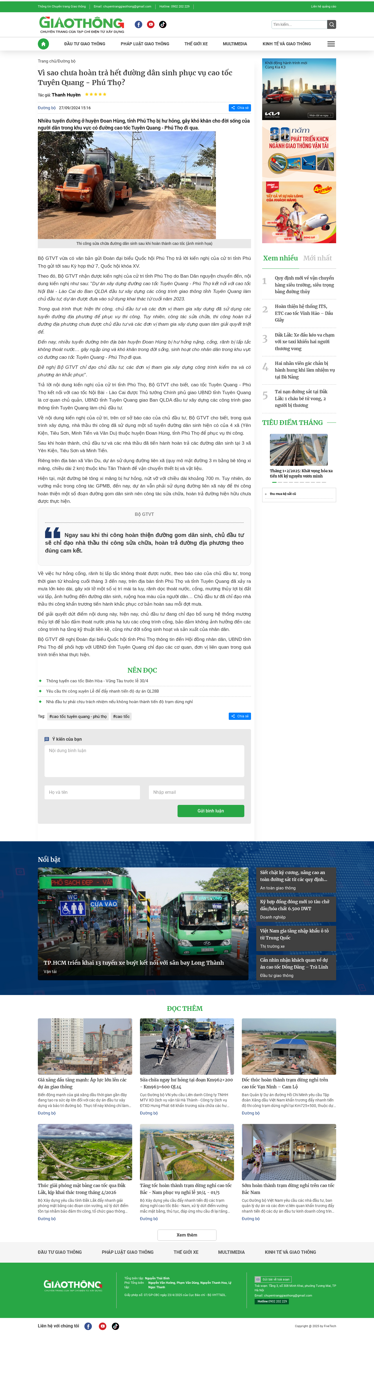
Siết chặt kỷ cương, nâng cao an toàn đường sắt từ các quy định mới (295, 870)
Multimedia (231, 1238)
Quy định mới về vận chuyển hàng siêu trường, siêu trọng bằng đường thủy (303, 281)
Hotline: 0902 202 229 (174, 6)
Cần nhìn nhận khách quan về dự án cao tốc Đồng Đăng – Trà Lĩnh (294, 954)
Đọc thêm (185, 998)
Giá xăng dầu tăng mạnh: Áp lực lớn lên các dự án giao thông (82, 1072)
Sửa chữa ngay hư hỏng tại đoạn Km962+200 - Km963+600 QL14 (184, 1072)
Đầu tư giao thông (275, 965)
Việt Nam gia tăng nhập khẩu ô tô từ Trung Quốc (295, 926)
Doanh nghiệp (272, 909)
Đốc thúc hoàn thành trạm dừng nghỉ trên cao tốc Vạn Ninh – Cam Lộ (286, 1072)
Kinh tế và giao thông (290, 1238)
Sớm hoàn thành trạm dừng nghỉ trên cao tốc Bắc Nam (285, 1176)
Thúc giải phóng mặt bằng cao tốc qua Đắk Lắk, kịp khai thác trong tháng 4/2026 (84, 1176)
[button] (274, 465)
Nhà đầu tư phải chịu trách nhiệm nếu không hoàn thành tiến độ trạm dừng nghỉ (114, 698)
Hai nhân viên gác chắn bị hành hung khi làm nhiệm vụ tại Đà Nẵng (305, 356)
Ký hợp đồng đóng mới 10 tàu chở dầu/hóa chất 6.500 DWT (292, 898)
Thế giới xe (186, 1238)
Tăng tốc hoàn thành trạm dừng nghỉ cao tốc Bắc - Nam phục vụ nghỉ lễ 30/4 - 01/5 (183, 1176)
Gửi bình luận (211, 806)
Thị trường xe (271, 937)
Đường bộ (65, 59)
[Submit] (331, 23)
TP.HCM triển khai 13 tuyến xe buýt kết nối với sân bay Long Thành (126, 954)
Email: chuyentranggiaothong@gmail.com (122, 6)
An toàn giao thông (276, 881)
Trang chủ (46, 59)
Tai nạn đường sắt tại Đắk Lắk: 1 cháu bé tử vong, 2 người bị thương (304, 383)
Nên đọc (142, 667)
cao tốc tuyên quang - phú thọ (77, 712)
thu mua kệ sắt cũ (283, 477)
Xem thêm (187, 1221)
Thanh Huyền (65, 92)
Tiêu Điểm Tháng (290, 406)
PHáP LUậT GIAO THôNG (144, 42)
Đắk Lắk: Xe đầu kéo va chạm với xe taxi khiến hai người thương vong (303, 329)
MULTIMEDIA (235, 42)
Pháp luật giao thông (128, 1238)
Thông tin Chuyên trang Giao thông (62, 6)
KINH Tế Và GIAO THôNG (286, 42)
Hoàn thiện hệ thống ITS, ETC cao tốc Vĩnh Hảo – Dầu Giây (304, 305)
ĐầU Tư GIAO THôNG (86, 42)
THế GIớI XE (195, 42)
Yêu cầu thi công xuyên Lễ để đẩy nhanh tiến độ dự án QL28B (98, 688)
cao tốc (117, 712)
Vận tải (50, 961)
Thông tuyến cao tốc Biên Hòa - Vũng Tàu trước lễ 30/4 (93, 678)
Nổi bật (48, 855)
